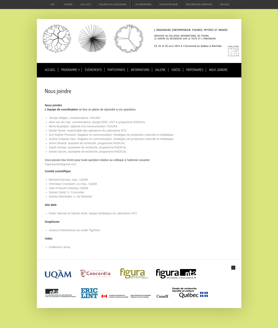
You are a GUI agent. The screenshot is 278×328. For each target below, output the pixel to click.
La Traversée (143, 4)
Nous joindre (218, 70)
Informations (140, 70)
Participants (116, 70)
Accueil (50, 70)
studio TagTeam (90, 230)
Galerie (160, 70)
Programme (69, 70)
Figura (68, 4)
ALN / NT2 (86, 4)
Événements (93, 70)
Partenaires (194, 70)
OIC (53, 4)
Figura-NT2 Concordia (112, 4)
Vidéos (176, 70)
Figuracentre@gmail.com (60, 164)
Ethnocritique (169, 4)
